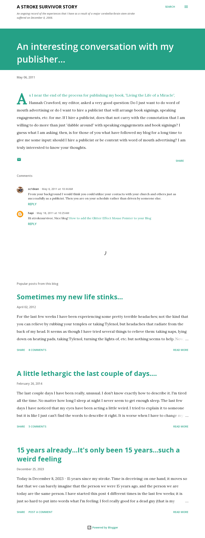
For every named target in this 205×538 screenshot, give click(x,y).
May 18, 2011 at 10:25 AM (53, 213)
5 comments (37, 426)
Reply (32, 204)
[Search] (170, 6)
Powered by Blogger (102, 527)
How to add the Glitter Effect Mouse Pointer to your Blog (110, 218)
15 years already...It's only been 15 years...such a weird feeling (98, 454)
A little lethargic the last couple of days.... (87, 373)
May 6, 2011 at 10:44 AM (57, 189)
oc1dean (33, 189)
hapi (31, 213)
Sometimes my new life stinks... (70, 296)
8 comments (37, 350)
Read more (180, 350)
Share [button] (180, 160)
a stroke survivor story (47, 7)
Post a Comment (41, 512)
